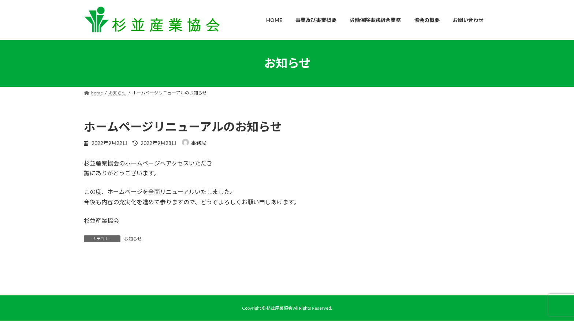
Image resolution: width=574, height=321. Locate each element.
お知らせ (133, 239)
